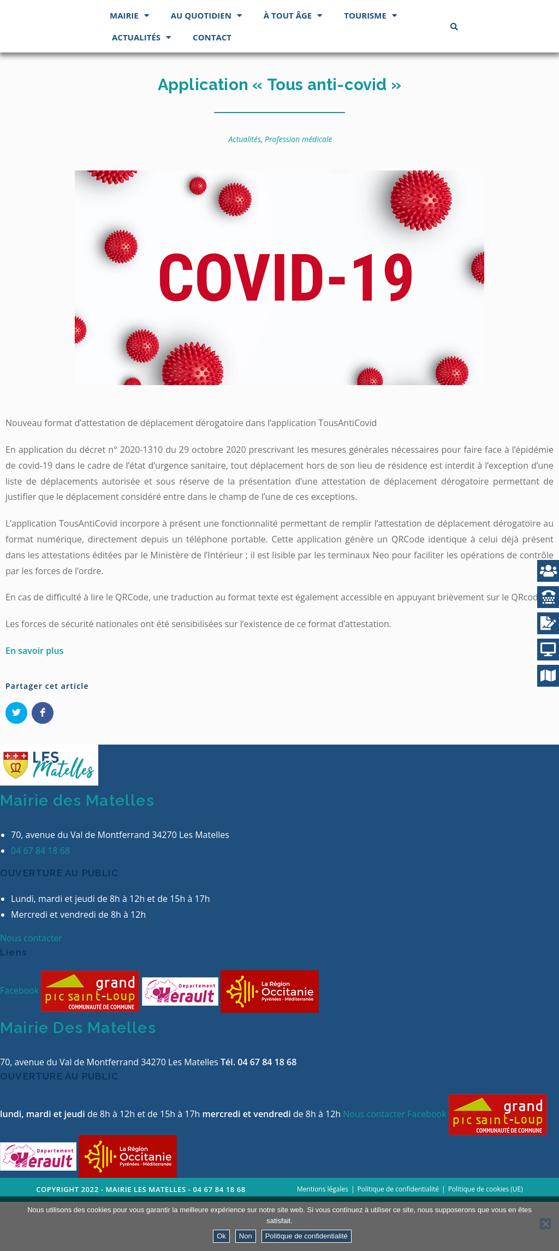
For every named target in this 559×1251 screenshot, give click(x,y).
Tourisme (370, 64)
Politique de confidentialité (306, 1236)
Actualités (141, 86)
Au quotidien (206, 64)
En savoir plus (34, 700)
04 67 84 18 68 (40, 900)
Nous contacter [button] (31, 988)
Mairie (129, 64)
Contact (212, 86)
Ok (221, 1236)
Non (245, 1236)
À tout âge (293, 64)
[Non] (545, 1223)
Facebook (20, 1040)
